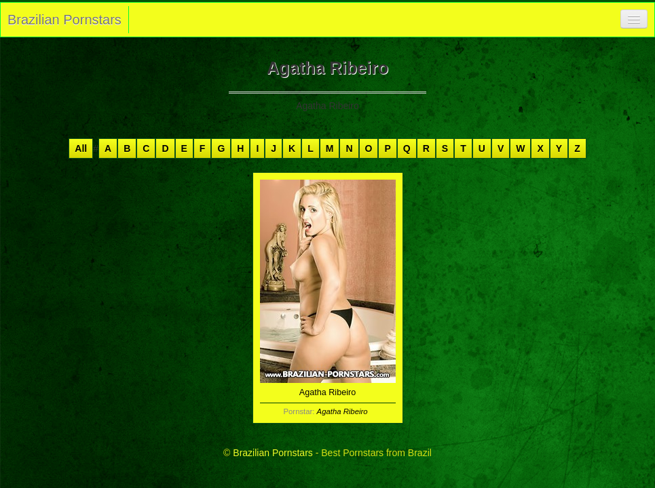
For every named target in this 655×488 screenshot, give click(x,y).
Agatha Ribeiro (342, 411)
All (81, 148)
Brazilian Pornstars (64, 19)
